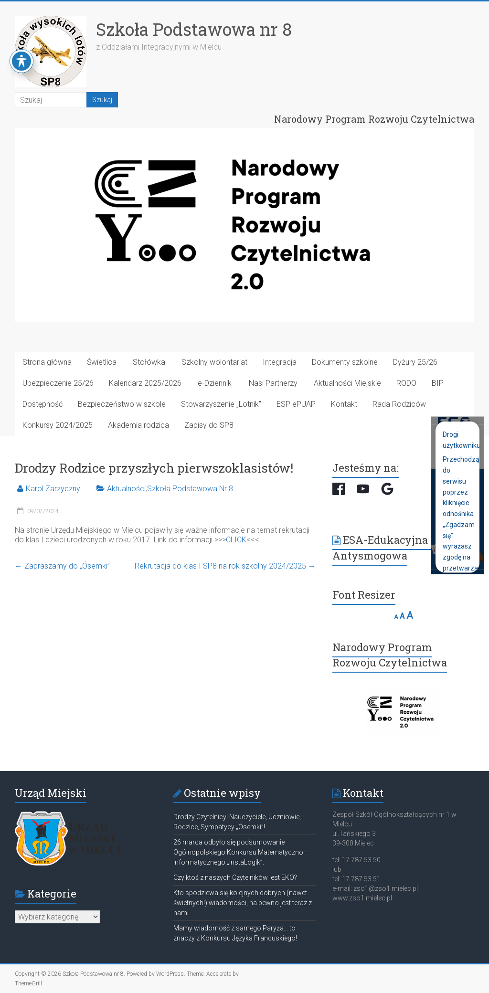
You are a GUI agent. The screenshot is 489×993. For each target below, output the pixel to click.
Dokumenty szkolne (345, 362)
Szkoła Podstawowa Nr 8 (190, 488)
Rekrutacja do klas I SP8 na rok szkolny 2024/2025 (225, 565)
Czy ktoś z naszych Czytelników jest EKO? (235, 877)
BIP (438, 383)
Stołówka (149, 362)
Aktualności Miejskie (347, 383)
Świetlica (102, 362)
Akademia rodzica (138, 425)
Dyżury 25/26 (415, 362)
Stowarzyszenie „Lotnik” (221, 404)
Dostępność (42, 404)
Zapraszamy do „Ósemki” (62, 565)
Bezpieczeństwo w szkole (122, 404)
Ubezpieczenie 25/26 (58, 383)
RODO (406, 383)
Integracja (280, 362)
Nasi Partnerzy (273, 383)
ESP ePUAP (296, 404)
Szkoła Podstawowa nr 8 (194, 29)
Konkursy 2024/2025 (57, 425)
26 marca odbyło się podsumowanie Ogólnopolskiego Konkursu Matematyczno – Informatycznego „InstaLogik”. (241, 852)
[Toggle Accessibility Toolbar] (21, 48)
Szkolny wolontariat (214, 362)
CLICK (236, 539)
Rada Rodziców (399, 404)
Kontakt (344, 404)
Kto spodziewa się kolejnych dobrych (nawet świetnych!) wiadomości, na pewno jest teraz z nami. (242, 903)
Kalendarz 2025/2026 (145, 383)
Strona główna (47, 362)
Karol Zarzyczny (53, 488)
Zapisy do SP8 (209, 425)
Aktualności (126, 488)
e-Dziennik (215, 383)
